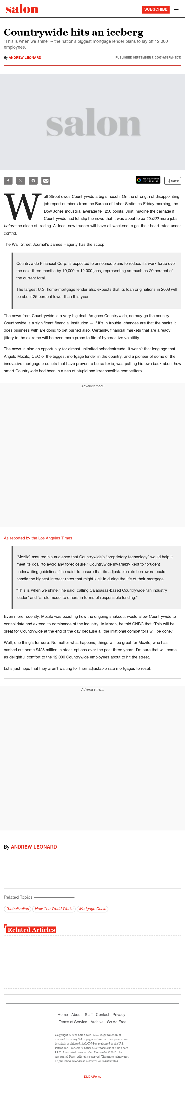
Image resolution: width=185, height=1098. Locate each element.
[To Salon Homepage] (22, 8)
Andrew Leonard (25, 58)
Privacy (118, 1015)
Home (63, 1015)
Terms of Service (73, 1022)
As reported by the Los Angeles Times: (38, 538)
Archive (97, 1022)
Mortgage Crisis (92, 909)
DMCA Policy (92, 1077)
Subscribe (156, 10)
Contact (102, 1015)
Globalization (17, 909)
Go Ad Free (116, 1022)
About (76, 1015)
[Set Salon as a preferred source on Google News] (148, 180)
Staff (88, 1015)
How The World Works (54, 909)
